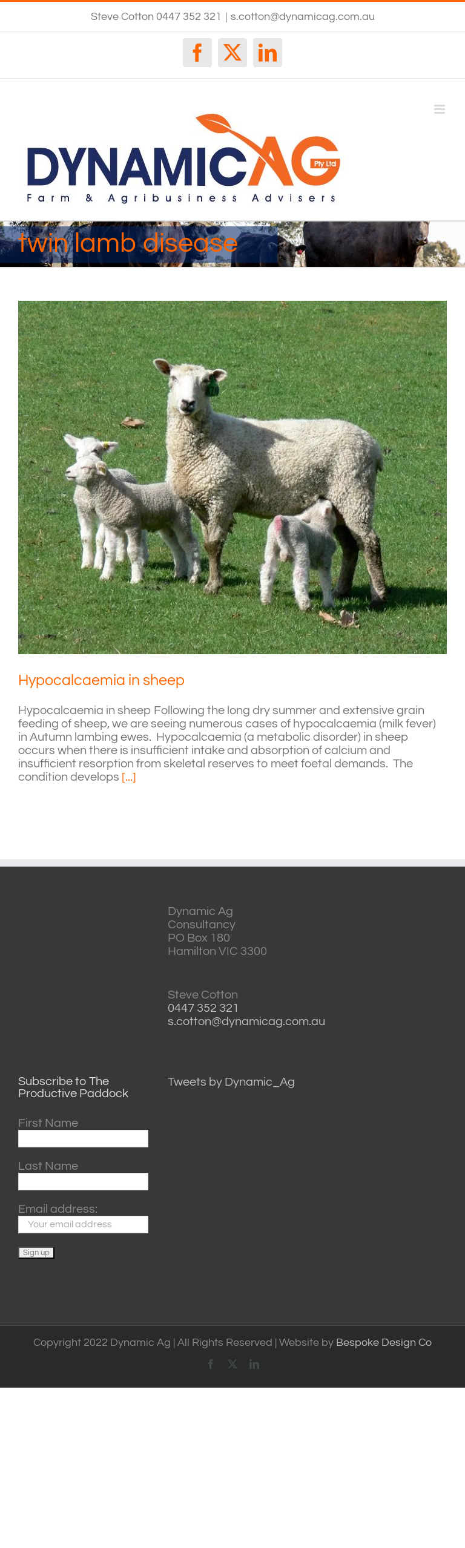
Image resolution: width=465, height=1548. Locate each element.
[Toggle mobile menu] (440, 109)
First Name (48, 1123)
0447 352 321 (203, 1008)
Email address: (57, 1209)
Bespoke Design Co (384, 1342)
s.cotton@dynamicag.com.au (303, 16)
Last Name (48, 1166)
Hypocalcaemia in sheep (101, 680)
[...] (129, 777)
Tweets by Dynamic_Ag (231, 1082)
